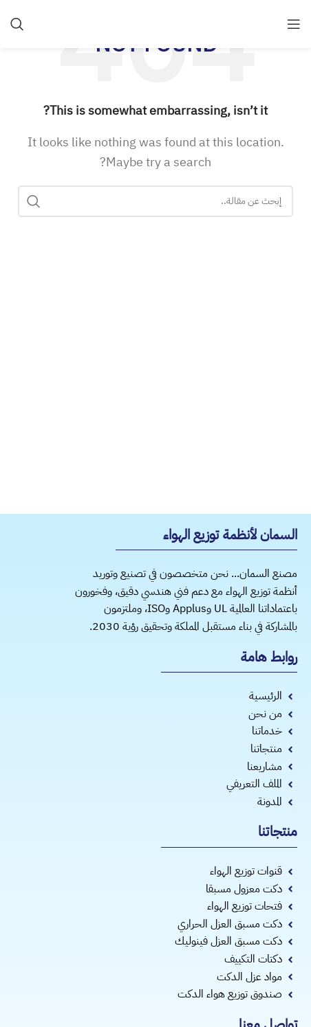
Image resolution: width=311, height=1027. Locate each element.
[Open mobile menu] (294, 24)
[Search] (17, 24)
